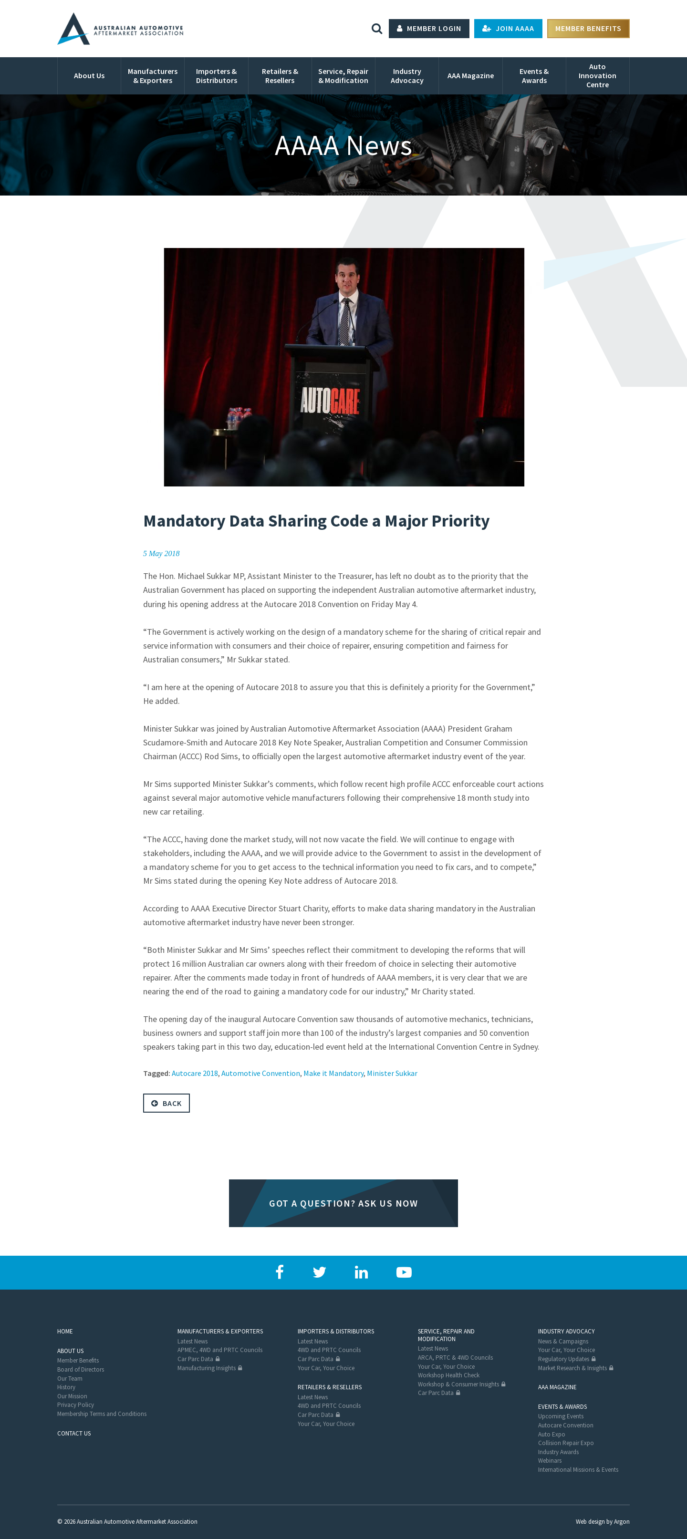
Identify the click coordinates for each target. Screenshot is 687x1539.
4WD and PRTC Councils (329, 1350)
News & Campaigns (563, 1341)
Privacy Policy (75, 1405)
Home (65, 1331)
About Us (70, 1351)
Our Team (70, 1378)
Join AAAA (508, 28)
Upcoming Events (560, 1416)
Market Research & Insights (572, 1368)
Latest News (192, 1341)
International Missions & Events (578, 1470)
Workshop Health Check (448, 1375)
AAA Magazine (557, 1387)
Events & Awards (562, 1407)
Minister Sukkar (392, 1073)
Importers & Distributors (336, 1331)
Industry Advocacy (566, 1331)
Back (166, 1103)
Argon (622, 1522)
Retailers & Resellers (330, 1387)
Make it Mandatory (333, 1073)
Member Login (429, 28)
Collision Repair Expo (566, 1443)
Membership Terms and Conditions (101, 1414)
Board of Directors (80, 1369)
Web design (590, 1522)
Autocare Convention (565, 1425)
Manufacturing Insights (206, 1368)
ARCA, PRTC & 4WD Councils (455, 1357)
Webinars (550, 1460)
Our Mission (72, 1396)
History (66, 1387)
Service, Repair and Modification (446, 1335)
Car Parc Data (195, 1359)
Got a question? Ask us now (343, 1203)
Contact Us (74, 1433)
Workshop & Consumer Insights (458, 1384)
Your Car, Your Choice (326, 1368)
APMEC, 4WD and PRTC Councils (219, 1350)
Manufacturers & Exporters (220, 1331)
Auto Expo (551, 1434)
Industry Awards (558, 1452)
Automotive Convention (260, 1073)
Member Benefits (588, 28)
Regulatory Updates (563, 1359)
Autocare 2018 (195, 1073)
